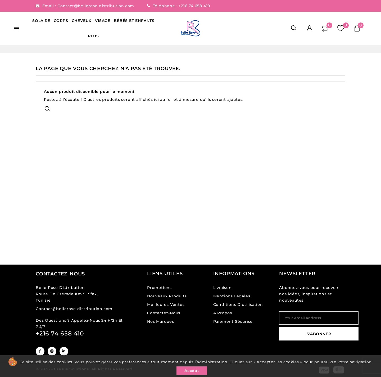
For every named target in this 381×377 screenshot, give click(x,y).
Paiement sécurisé (233, 321)
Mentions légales (231, 296)
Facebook (40, 351)
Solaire (41, 20)
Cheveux (82, 20)
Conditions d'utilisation (238, 304)
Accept (191, 370)
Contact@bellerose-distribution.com (96, 5)
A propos (222, 313)
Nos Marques (160, 321)
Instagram (52, 351)
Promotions (159, 287)
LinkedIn (64, 351)
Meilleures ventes (166, 304)
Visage (102, 20)
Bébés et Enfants (134, 20)
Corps (61, 20)
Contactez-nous (60, 274)
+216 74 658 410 (194, 5)
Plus (93, 36)
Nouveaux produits (167, 296)
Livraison (222, 287)
